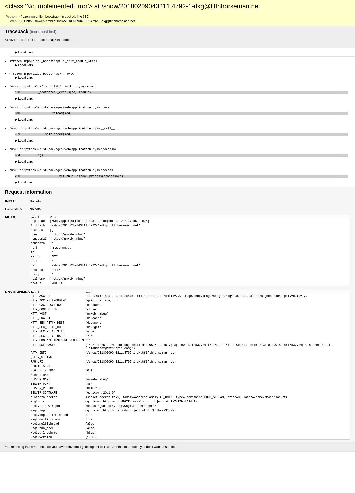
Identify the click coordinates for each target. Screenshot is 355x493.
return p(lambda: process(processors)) (186, 182)
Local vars (24, 52)
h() (186, 160)
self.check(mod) (186, 138)
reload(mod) (186, 116)
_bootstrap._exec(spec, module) (186, 94)
